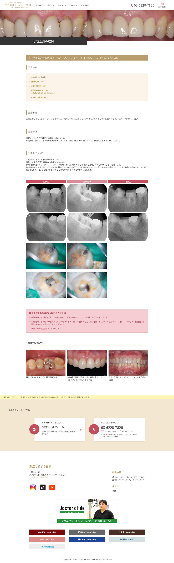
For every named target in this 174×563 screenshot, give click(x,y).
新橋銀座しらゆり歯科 (87, 532)
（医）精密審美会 (47, 546)
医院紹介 (39, 5)
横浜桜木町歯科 (127, 539)
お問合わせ (85, 5)
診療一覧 (50, 5)
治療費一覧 (62, 5)
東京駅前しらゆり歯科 (47, 532)
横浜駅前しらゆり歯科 (87, 539)
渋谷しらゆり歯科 (47, 539)
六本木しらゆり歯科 (127, 532)
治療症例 (73, 5)
